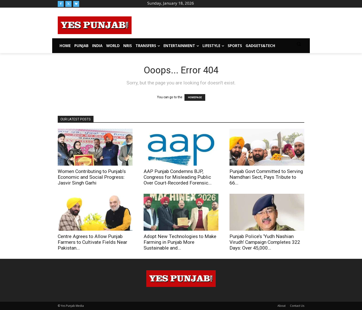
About (282, 306)
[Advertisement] (218, 24)
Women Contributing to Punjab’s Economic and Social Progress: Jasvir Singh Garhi (92, 177)
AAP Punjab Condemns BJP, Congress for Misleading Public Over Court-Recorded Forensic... (178, 177)
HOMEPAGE (195, 97)
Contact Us (297, 306)
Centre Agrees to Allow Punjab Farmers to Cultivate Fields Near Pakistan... (92, 242)
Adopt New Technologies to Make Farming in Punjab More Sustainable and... (180, 242)
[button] (298, 43)
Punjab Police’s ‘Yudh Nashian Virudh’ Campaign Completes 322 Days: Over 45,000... (264, 242)
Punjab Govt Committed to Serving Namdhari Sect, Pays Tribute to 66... (266, 177)
